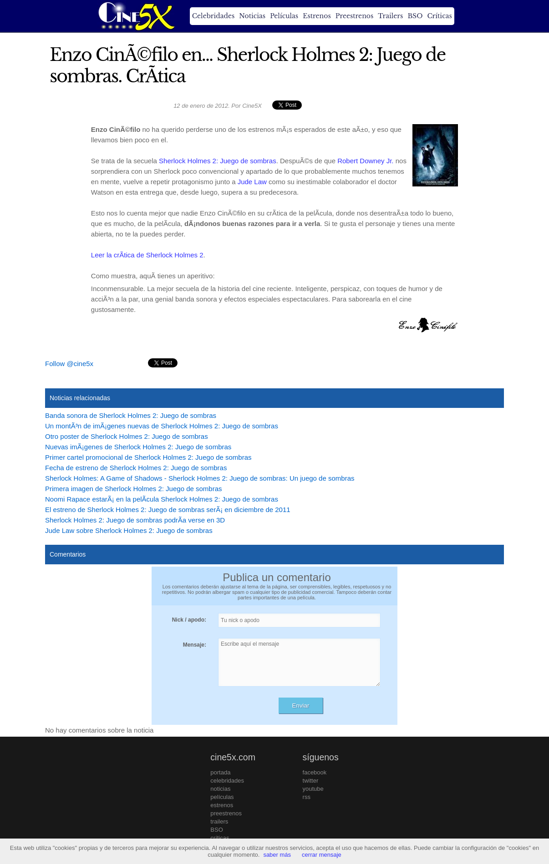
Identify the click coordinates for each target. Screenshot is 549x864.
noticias (220, 788)
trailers (219, 821)
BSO (414, 16)
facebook (315, 772)
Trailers (390, 16)
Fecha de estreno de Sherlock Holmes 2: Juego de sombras (136, 468)
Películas (284, 16)
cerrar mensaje (321, 854)
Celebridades (213, 16)
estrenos (221, 805)
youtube (313, 788)
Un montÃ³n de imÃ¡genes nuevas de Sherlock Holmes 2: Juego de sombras (161, 426)
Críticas (439, 16)
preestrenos (226, 813)
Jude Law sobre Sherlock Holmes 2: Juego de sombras (129, 530)
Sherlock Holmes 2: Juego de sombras (217, 161)
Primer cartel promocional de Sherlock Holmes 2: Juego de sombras (148, 457)
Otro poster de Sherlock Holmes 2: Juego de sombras (126, 436)
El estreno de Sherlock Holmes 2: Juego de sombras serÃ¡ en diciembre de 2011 (167, 509)
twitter (311, 780)
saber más (277, 854)
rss (306, 797)
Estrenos (317, 16)
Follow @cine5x (69, 363)
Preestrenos (355, 16)
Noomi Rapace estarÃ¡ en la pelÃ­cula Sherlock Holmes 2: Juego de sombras (161, 499)
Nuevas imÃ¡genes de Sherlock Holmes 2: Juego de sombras (138, 447)
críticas (219, 837)
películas (222, 797)
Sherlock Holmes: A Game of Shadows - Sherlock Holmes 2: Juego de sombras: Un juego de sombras (200, 478)
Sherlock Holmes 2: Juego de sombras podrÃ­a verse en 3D (135, 520)
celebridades (227, 780)
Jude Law (252, 182)
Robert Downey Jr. (365, 161)
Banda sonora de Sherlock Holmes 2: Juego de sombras (130, 415)
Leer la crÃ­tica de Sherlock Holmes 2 (147, 255)
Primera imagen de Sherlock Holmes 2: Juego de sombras (133, 488)
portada (220, 772)
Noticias (252, 16)
